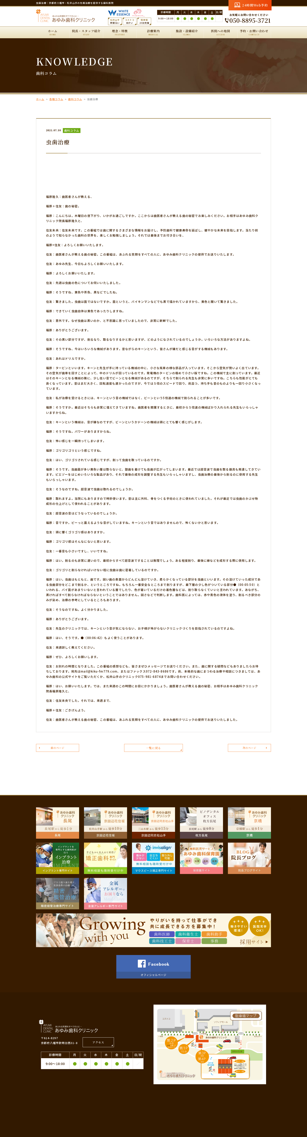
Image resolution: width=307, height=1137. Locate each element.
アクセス (98, 1046)
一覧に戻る (153, 749)
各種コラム (56, 99)
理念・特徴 (119, 32)
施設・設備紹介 (187, 32)
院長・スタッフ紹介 (86, 32)
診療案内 (153, 32)
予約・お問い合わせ (254, 32)
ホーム (52, 32)
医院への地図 (220, 32)
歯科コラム (75, 99)
